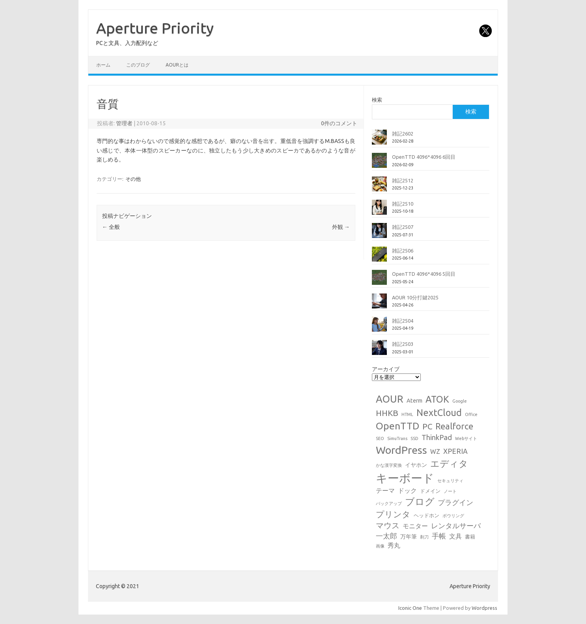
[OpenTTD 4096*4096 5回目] (379, 280)
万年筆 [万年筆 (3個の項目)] (408, 536)
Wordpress (484, 608)
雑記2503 (402, 344)
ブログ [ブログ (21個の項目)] (420, 501)
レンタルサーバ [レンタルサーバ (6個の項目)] (456, 525)
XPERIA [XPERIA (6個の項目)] (455, 451)
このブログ (138, 64)
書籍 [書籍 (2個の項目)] (470, 536)
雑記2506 (402, 250)
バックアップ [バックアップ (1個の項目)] (389, 503)
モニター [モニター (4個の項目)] (415, 525)
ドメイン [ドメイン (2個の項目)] (430, 491)
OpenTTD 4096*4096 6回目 (423, 157)
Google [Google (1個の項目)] (459, 401)
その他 (133, 179)
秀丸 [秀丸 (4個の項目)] (394, 545)
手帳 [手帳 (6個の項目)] (439, 536)
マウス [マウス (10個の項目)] (387, 525)
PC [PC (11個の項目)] (427, 426)
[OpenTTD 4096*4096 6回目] (379, 163)
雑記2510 (402, 203)
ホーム (103, 64)
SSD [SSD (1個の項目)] (414, 438)
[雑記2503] (379, 350)
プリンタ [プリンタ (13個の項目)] (393, 514)
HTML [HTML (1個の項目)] (407, 414)
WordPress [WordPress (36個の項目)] (401, 450)
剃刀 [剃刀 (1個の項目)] (424, 537)
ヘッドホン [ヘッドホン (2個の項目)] (426, 515)
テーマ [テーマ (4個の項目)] (385, 490)
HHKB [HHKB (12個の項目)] (387, 413)
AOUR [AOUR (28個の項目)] (389, 399)
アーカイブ (385, 369)
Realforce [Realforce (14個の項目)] (454, 426)
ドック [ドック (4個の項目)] (407, 490)
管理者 (124, 123)
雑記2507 (402, 227)
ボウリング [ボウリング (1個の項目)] (453, 515)
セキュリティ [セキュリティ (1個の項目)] (450, 480)
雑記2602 (402, 133)
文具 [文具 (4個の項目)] (455, 536)
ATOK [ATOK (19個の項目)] (437, 399)
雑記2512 (402, 180)
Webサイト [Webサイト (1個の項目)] (466, 438)
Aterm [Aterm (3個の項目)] (414, 400)
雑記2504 (402, 320)
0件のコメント (339, 123)
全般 (111, 227)
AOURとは (177, 64)
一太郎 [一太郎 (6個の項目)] (386, 536)
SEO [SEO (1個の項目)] (380, 438)
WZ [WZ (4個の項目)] (435, 451)
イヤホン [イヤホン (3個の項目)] (416, 465)
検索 (377, 99)
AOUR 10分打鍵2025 (415, 297)
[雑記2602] (379, 140)
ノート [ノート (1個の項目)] (450, 491)
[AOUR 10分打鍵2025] (379, 304)
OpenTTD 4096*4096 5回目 (423, 274)
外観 (341, 227)
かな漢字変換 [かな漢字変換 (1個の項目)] (389, 465)
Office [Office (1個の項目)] (471, 414)
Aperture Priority (155, 28)
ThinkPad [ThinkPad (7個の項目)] (437, 437)
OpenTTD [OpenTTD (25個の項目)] (397, 425)
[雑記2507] (379, 233)
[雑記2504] (379, 327)
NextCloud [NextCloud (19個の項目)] (439, 412)
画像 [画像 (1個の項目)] (380, 546)
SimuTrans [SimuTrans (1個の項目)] (397, 438)
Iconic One (410, 608)
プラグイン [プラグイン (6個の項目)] (455, 502)
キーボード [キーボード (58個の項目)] (405, 478)
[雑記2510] (379, 210)
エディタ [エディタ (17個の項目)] (449, 463)
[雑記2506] (379, 257)
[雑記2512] (379, 187)
